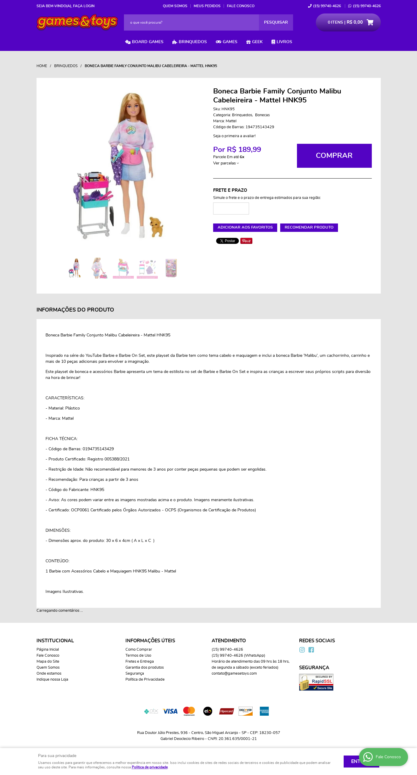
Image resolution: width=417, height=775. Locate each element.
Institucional (55, 640)
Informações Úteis (150, 640)
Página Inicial (48, 650)
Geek (257, 42)
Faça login (84, 6)
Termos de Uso (138, 656)
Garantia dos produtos (144, 668)
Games (230, 42)
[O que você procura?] (276, 22)
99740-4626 (327, 6)
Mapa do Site (48, 662)
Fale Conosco (240, 6)
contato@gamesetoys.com (234, 674)
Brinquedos (193, 42)
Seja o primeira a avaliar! (234, 136)
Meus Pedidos (207, 6)
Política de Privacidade (145, 680)
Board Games (147, 42)
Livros (284, 42)
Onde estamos (49, 674)
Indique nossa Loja (52, 680)
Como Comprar (138, 650)
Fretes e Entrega (139, 662)
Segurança (134, 674)
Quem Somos (175, 6)
